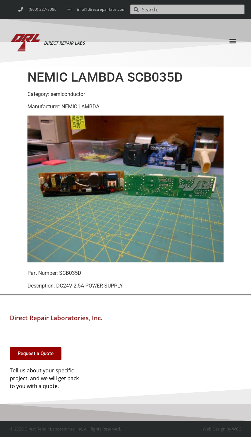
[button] (232, 40)
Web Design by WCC (222, 429)
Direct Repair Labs (64, 43)
